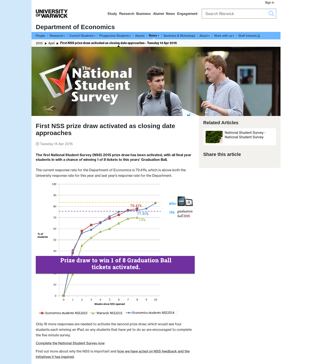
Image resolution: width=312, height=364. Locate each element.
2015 (39, 43)
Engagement (187, 13)
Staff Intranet (249, 35)
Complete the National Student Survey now (70, 343)
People (40, 35)
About (203, 35)
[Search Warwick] (239, 14)
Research (126, 13)
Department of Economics (75, 26)
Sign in (269, 2)
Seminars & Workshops (179, 35)
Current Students (81, 35)
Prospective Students (114, 35)
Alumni (158, 13)
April (51, 43)
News (170, 13)
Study (112, 13)
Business (143, 13)
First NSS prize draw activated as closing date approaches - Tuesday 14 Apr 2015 (118, 43)
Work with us (223, 35)
